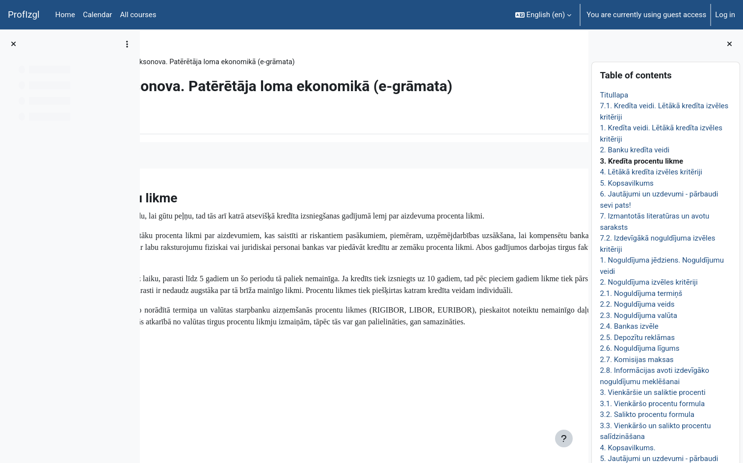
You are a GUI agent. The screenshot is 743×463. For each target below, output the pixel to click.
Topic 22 (217, 62)
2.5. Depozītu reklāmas (637, 337)
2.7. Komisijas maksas (636, 359)
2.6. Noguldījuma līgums (639, 348)
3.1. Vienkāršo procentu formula (652, 403)
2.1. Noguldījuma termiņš (641, 293)
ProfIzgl (24, 14)
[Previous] (151, 213)
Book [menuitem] (175, 136)
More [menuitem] (207, 136)
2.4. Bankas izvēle (629, 326)
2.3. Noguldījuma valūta (638, 315)
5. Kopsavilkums (626, 183)
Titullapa (614, 95)
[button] (543, 14)
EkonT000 (175, 62)
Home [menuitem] (65, 14)
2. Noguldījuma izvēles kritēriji (648, 282)
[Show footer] (564, 438)
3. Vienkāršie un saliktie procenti (652, 392)
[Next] (577, 213)
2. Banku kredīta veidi (634, 150)
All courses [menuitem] (138, 14)
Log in (725, 14)
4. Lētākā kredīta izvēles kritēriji (651, 172)
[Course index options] (127, 44)
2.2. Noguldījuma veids (637, 304)
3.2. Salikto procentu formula (647, 414)
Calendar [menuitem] (97, 14)
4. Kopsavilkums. (627, 447)
